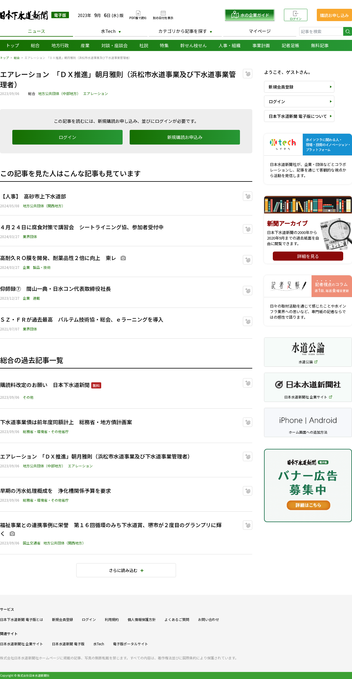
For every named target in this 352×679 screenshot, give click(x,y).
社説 (143, 45)
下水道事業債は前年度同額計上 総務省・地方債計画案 (66, 422)
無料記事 (320, 45)
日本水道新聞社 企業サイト (21, 643)
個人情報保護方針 (142, 619)
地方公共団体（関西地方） (44, 205)
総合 (35, 45)
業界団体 (30, 236)
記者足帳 (290, 45)
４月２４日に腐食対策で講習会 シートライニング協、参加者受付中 (82, 227)
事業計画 (261, 45)
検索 (347, 31)
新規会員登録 (281, 87)
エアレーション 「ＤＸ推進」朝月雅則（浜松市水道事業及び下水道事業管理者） (96, 456)
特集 (164, 45)
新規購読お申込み (184, 137)
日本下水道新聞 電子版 (34, 15)
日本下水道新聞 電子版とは (21, 619)
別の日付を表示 (163, 17)
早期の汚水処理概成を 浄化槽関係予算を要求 (55, 490)
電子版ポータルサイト (130, 643)
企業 (26, 267)
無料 (96, 385)
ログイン (296, 18)
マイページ (260, 31)
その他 (28, 397)
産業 (85, 45)
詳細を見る (308, 256)
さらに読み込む (123, 570)
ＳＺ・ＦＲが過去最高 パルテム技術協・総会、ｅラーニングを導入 (81, 319)
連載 (36, 298)
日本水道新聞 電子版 (68, 643)
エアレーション (95, 93)
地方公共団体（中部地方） (59, 93)
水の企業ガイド (255, 15)
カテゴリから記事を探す (182, 31)
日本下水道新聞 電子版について (298, 116)
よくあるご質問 (177, 619)
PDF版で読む (138, 17)
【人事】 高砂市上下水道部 (33, 196)
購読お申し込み (334, 15)
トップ (12, 45)
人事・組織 (230, 45)
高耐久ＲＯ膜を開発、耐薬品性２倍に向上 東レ (58, 258)
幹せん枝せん (193, 45)
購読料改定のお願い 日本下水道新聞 (45, 384)
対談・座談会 (114, 45)
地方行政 (60, 45)
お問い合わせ (208, 619)
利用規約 (112, 619)
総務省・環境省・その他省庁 (46, 431)
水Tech (108, 31)
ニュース (36, 31)
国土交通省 (31, 542)
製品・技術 (41, 267)
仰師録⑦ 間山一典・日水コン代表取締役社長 (60, 288)
